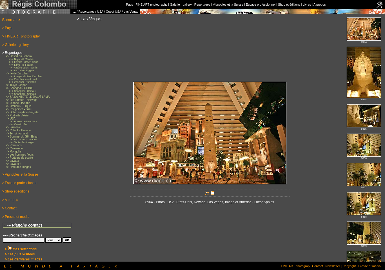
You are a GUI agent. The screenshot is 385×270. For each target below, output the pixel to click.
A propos (319, 4)
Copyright (349, 266)
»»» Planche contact (23, 225)
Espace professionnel (260, 4)
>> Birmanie (13, 127)
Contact (317, 266)
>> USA (10, 118)
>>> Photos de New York (23, 121)
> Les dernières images (23, 259)
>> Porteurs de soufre (19, 157)
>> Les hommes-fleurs (20, 154)
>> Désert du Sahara (19, 56)
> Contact (9, 208)
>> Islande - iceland (18, 103)
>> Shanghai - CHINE (19, 88)
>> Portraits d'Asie (17, 115)
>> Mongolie (13, 151)
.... (74, 11)
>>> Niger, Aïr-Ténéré (21, 59)
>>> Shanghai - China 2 (22, 93)
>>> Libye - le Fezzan (21, 64)
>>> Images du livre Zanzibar (25, 76)
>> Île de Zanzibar (17, 73)
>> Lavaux (12, 160)
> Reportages (12, 53)
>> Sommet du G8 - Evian (22, 136)
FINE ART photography (151, 4)
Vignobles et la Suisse (228, 4)
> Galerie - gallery (15, 45)
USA (100, 11)
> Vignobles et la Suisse (20, 174)
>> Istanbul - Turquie (19, 106)
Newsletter (332, 266)
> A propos (10, 200)
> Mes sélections (21, 249)
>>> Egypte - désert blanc (23, 62)
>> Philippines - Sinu (19, 109)
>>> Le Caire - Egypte (21, 70)
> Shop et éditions (15, 191)
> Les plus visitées (20, 254)
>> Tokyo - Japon (16, 85)
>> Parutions (14, 145)
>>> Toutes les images (21, 142)
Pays (129, 4)
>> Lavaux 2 (13, 163)
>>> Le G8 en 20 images (23, 139)
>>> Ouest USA (18, 124)
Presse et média (369, 266)
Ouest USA (113, 11)
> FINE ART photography (21, 36)
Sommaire (11, 19)
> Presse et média (15, 217)
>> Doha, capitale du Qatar (22, 112)
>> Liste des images (18, 167)
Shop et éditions (289, 4)
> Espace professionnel (19, 183)
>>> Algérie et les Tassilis (23, 67)
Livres (307, 4)
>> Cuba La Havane (18, 130)
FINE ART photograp (295, 266)
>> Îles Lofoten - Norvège (21, 99)
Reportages (202, 4)
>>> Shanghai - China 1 (22, 91)
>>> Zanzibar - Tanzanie (22, 82)
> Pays (7, 28)
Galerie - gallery (181, 4)
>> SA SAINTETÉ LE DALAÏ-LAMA (28, 96)
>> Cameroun (14, 148)
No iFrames (364, 138)
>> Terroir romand (17, 133)
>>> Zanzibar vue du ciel (23, 79)
